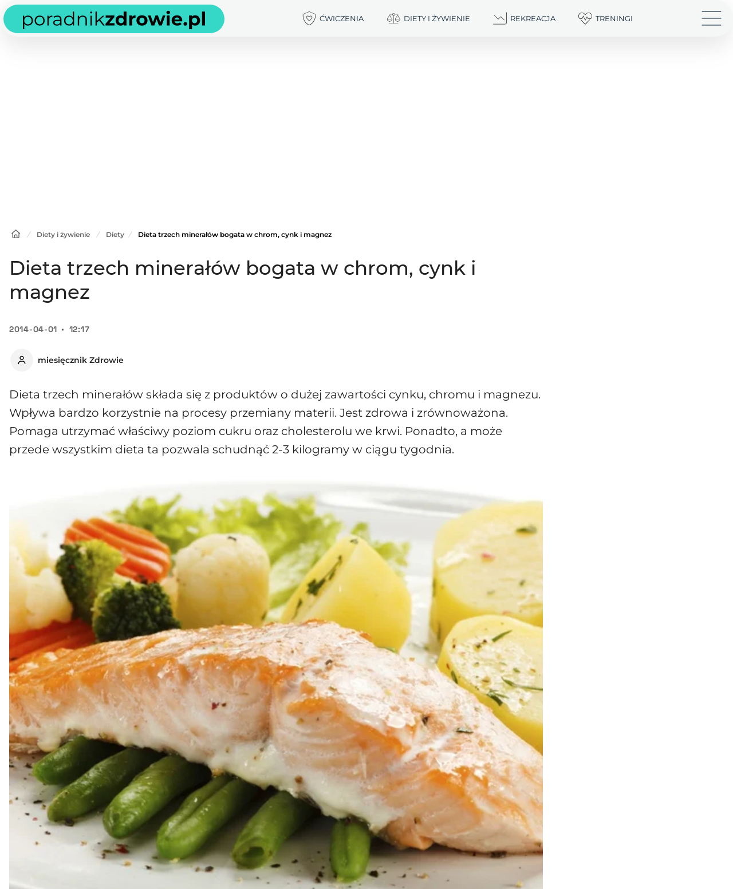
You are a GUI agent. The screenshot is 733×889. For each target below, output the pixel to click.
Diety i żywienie (63, 234)
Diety (115, 234)
